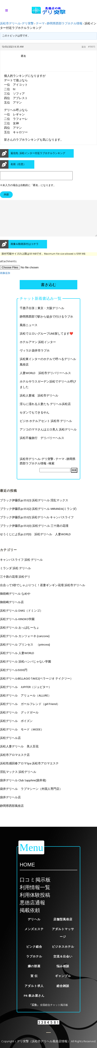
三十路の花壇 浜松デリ (15, 584)
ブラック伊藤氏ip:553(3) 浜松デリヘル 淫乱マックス (34, 508)
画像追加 (5, 281)
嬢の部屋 (34, 966)
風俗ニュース (28, 332)
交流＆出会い (62, 956)
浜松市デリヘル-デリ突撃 (17, 23)
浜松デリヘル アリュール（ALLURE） (25, 703)
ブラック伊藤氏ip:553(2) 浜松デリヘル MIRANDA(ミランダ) (38, 516)
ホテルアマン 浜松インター (38, 349)
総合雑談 (63, 986)
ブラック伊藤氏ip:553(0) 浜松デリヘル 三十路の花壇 (34, 533)
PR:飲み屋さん (34, 995)
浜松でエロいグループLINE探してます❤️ (46, 341)
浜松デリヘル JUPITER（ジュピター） (25, 694)
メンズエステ (34, 929)
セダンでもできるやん (34, 420)
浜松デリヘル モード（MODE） (22, 737)
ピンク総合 (34, 946)
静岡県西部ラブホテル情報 (64, 23)
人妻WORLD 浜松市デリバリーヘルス (45, 380)
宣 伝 (34, 976)
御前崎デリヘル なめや (15, 601)
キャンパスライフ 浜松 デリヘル (21, 567)
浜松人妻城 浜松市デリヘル (39, 403)
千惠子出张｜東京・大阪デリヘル (42, 315)
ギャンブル (63, 976)
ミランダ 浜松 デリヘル (15, 575)
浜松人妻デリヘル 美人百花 (19, 754)
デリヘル (34, 919)
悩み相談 (63, 966)
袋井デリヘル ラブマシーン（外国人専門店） (31, 796)
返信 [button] (84, 47)
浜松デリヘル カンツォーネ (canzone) (25, 643)
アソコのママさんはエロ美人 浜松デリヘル (48, 437)
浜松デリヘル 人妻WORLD (17, 660)
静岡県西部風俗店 (12, 813)
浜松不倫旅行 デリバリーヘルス (42, 445)
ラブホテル (34, 956)
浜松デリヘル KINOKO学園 (17, 626)
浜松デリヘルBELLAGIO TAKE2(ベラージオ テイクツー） (36, 686)
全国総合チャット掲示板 (54, 1005)
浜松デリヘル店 (10, 745)
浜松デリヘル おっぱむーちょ (19, 635)
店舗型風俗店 (62, 919)
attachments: (8, 269)
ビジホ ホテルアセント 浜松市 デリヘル (46, 428)
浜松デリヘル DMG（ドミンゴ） (21, 618)
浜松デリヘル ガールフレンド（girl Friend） (30, 711)
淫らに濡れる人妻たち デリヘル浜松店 (45, 411)
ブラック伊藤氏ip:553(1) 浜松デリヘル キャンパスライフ (37, 525)
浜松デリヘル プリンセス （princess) (25, 652)
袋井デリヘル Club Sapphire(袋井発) (23, 788)
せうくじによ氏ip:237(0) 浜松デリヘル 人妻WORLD (35, 541)
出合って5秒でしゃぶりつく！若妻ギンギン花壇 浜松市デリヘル (42, 592)
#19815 (91, 47)
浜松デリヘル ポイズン (16, 728)
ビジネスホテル (63, 946)
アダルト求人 (34, 986)
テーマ (40, 23)
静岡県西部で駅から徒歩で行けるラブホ (46, 324)
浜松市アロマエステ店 (15, 762)
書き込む (48, 292)
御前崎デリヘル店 (12, 609)
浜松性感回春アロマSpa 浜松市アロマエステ (29, 771)
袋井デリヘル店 (10, 805)
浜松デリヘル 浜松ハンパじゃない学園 (25, 669)
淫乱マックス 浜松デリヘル (18, 779)
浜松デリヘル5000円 (13, 677)
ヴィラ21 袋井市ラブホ (35, 358)
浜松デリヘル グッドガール (19, 720)
